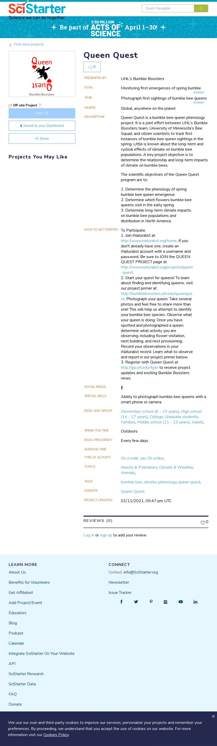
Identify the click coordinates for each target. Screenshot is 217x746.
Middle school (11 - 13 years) (163, 422)
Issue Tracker (120, 592)
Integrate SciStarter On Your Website (42, 653)
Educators (17, 613)
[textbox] (168, 8)
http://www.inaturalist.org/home (149, 241)
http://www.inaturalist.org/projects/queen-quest (157, 269)
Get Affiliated (21, 592)
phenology (167, 482)
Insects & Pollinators (139, 467)
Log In (88, 535)
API (12, 663)
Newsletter (118, 582)
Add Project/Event (25, 603)
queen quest (189, 482)
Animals (128, 472)
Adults (198, 422)
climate (150, 482)
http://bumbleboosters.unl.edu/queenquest (156, 296)
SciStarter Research (26, 674)
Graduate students (181, 417)
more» (198, 92)
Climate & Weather (176, 467)
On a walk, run (133, 458)
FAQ (13, 694)
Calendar (16, 643)
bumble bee (131, 482)
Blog (13, 623)
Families (128, 422)
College (156, 417)
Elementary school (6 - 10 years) (150, 411)
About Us (17, 572)
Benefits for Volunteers (29, 582)
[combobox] (175, 8)
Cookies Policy (56, 735)
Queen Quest (132, 491)
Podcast (16, 633)
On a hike (155, 458)
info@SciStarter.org (141, 572)
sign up (106, 535)
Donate (15, 704)
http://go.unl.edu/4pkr (139, 367)
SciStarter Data (22, 684)
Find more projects (26, 44)
